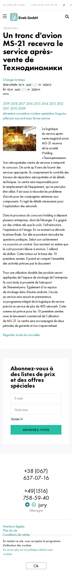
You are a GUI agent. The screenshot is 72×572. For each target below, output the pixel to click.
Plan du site (10, 530)
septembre (47, 113)
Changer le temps (14, 79)
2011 (6, 108)
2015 (37, 103)
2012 (60, 103)
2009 (22, 108)
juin (12, 118)
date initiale (10, 84)
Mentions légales (14, 526)
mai (17, 118)
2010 (13, 108)
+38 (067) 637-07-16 (36, 474)
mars (29, 118)
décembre (9, 113)
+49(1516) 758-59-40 (44, 5)
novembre (22, 113)
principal (11, 28)
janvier (46, 118)
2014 (44, 103)
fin (4, 89)
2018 (14, 103)
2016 (29, 103)
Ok (36, 566)
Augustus (60, 113)
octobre (35, 113)
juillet (6, 118)
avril (22, 118)
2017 (21, 103)
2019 (6, 103)
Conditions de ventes (16, 535)
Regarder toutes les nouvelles (21, 335)
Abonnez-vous (36, 430)
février (37, 118)
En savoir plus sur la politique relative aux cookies (28, 552)
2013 (52, 103)
